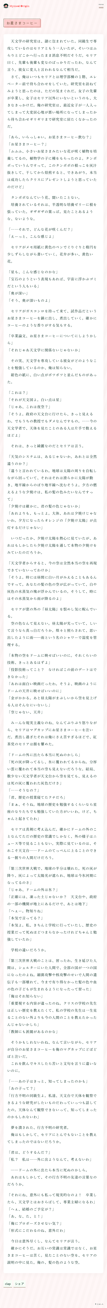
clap (8, 1284)
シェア (19, 1284)
